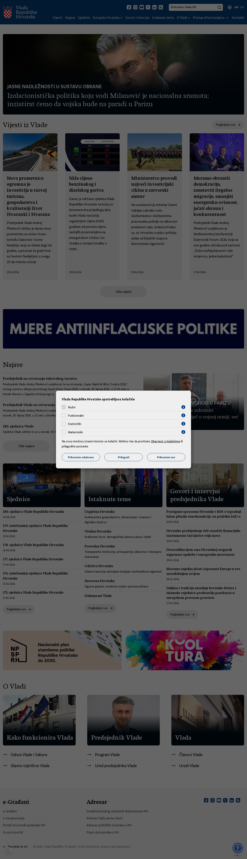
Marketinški (75, 432)
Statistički (74, 424)
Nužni (71, 407)
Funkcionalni (76, 415)
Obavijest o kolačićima (165, 441)
